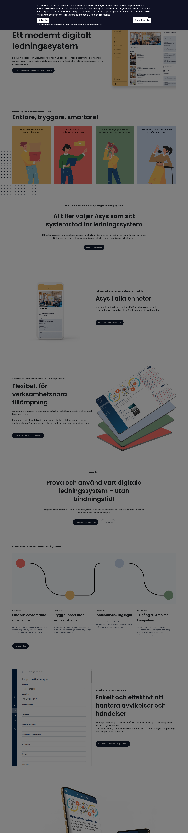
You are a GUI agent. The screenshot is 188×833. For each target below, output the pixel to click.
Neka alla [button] (43, 20)
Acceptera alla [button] (142, 20)
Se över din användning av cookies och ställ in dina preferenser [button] (70, 24)
